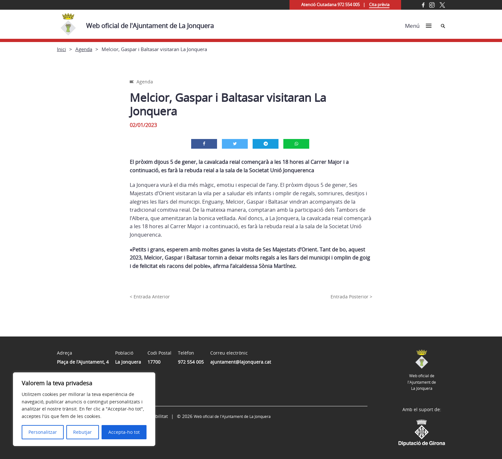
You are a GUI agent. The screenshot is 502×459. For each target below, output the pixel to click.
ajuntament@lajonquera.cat (240, 362)
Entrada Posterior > (351, 297)
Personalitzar (42, 432)
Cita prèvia (379, 4)
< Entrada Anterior (150, 297)
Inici (61, 49)
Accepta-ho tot (124, 432)
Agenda (83, 49)
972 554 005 (191, 362)
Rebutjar (82, 432)
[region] (84, 409)
